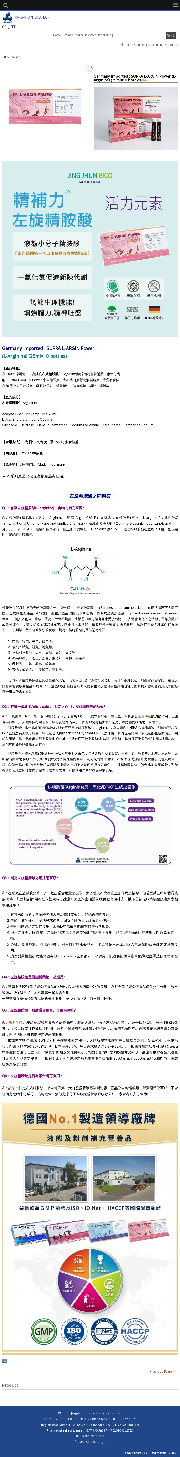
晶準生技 (15, 1022)
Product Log (105, 35)
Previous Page (160, 1371)
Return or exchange (90, 1441)
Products (172, 45)
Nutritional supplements (149, 45)
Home (127, 45)
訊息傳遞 (144, 716)
